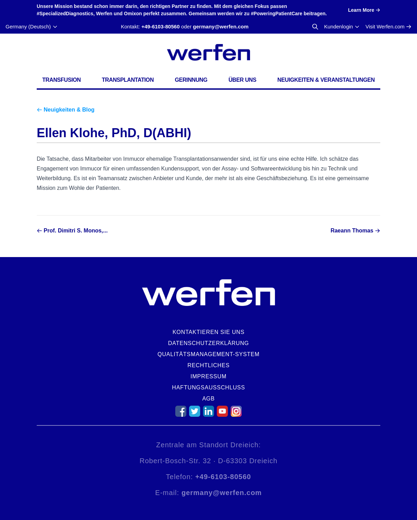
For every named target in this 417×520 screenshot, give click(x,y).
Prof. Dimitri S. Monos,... (76, 230)
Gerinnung (191, 80)
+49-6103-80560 (160, 26)
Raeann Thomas (351, 230)
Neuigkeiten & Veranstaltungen (326, 80)
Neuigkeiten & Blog (69, 110)
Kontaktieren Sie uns (208, 332)
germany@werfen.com (221, 26)
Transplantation (128, 80)
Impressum (208, 376)
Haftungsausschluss (208, 387)
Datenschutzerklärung (208, 343)
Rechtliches (208, 365)
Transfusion (61, 80)
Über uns (242, 80)
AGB (208, 399)
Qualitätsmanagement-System (209, 354)
